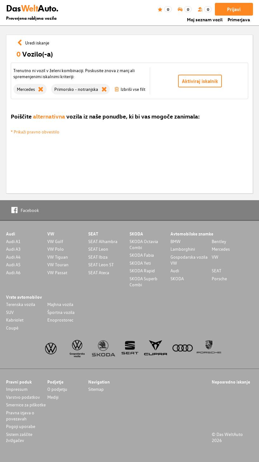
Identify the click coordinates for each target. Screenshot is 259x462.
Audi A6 (13, 272)
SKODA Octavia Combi (144, 244)
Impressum (17, 389)
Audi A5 (13, 265)
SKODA (177, 278)
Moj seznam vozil (204, 20)
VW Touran (58, 265)
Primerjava (239, 20)
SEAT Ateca (98, 272)
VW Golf (55, 241)
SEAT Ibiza (98, 257)
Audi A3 (13, 249)
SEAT (216, 271)
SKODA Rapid (142, 271)
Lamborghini (182, 249)
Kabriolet (14, 320)
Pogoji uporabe (20, 426)
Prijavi (234, 9)
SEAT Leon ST (101, 265)
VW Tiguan (57, 257)
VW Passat (57, 272)
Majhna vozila (60, 304)
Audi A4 (13, 257)
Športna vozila (61, 312)
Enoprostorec (60, 320)
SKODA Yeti (140, 263)
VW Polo (55, 249)
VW (215, 257)
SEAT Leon (98, 249)
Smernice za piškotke (26, 405)
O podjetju (57, 389)
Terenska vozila (20, 304)
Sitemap (96, 389)
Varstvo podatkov (23, 397)
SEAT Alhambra (102, 241)
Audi (174, 271)
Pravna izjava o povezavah (20, 416)
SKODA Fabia (142, 255)
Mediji (52, 397)
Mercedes (221, 249)
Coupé (12, 328)
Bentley (219, 241)
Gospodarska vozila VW (189, 260)
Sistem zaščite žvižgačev (19, 437)
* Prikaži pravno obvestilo (35, 132)
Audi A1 (13, 241)
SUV (10, 312)
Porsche (219, 278)
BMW (175, 241)
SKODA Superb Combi (143, 281)
